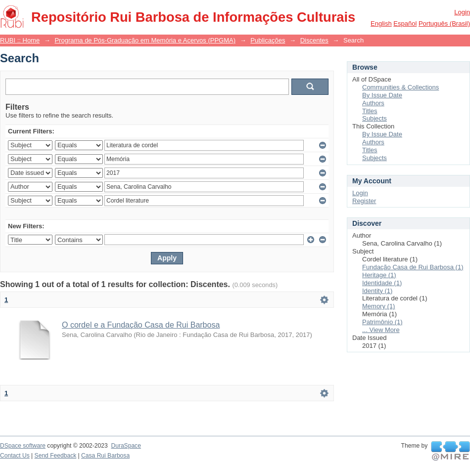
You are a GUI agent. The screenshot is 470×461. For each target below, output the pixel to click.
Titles (369, 111)
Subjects (374, 118)
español (405, 23)
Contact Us (15, 455)
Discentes (314, 40)
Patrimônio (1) (382, 322)
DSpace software (23, 445)
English (381, 23)
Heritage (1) (379, 275)
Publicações (267, 40)
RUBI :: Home (20, 40)
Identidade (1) (382, 283)
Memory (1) (378, 306)
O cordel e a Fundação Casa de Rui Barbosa (141, 325)
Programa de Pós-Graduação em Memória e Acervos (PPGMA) (144, 40)
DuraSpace (126, 445)
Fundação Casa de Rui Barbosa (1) (413, 267)
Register (364, 201)
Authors (373, 103)
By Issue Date (382, 95)
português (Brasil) (444, 23)
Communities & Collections (400, 87)
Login (462, 12)
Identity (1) (377, 290)
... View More (381, 330)
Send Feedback (56, 455)
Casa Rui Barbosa (105, 455)
